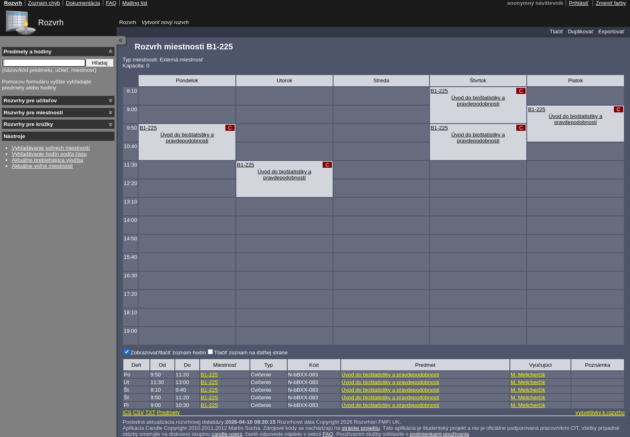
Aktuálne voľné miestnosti (42, 166)
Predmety (168, 412)
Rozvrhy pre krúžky (28, 124)
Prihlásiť (579, 3)
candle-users (227, 434)
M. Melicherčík (528, 375)
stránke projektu (361, 428)
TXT (150, 412)
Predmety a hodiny (27, 52)
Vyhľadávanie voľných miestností (51, 148)
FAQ (328, 434)
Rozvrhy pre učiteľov (30, 101)
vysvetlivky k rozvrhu (599, 412)
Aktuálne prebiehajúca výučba (47, 160)
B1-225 (439, 91)
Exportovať (611, 31)
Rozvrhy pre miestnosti (33, 113)
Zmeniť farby (611, 3)
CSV (138, 412)
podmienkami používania (439, 434)
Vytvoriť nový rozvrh (165, 22)
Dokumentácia (83, 3)
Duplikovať (580, 31)
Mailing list (134, 3)
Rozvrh (50, 22)
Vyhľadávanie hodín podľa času (49, 154)
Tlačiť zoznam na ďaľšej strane (251, 353)
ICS (127, 412)
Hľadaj (100, 63)
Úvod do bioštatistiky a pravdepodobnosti (478, 101)
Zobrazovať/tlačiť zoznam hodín (168, 353)
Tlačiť (556, 31)
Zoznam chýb (44, 3)
